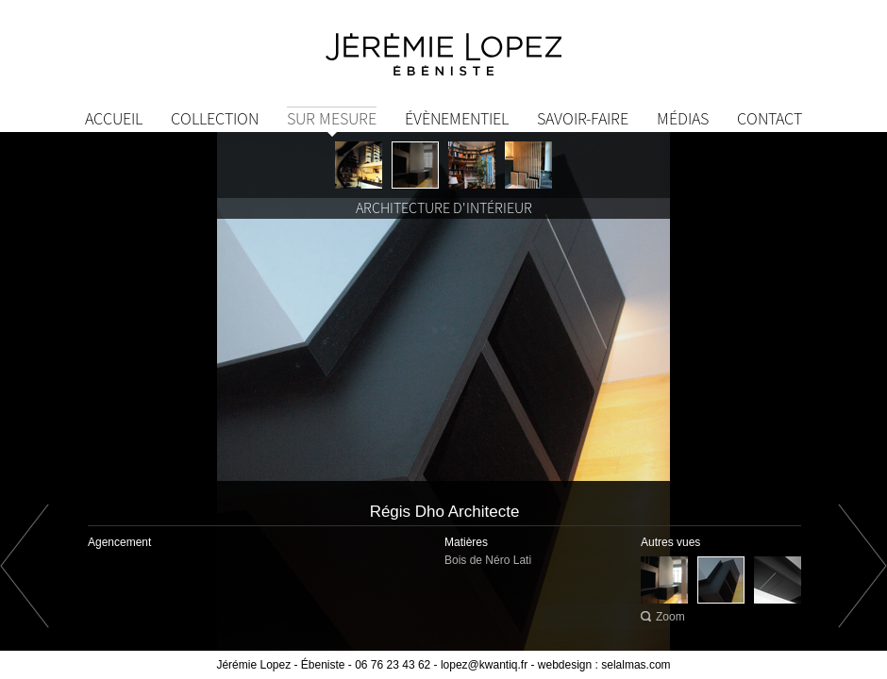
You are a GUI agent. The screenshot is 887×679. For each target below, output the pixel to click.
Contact (769, 118)
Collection (215, 118)
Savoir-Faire (582, 118)
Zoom (670, 616)
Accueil (113, 118)
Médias (683, 118)
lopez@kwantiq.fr (484, 664)
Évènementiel (457, 118)
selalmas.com (635, 664)
